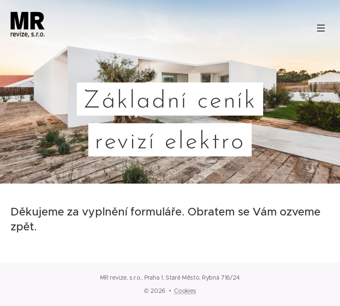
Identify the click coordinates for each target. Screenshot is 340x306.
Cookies (185, 291)
